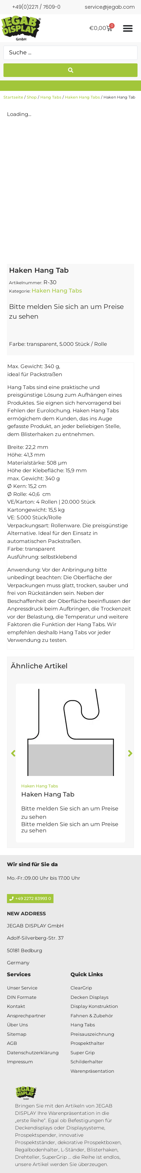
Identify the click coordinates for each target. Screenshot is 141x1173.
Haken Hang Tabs (82, 97)
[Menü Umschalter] (128, 28)
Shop (32, 97)
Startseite (13, 97)
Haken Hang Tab (47, 794)
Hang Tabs (50, 97)
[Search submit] (70, 70)
